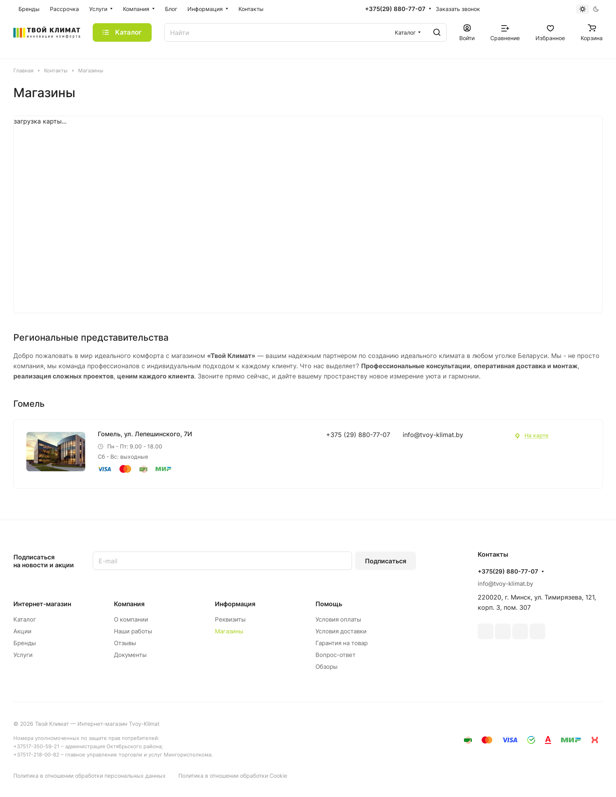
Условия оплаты (338, 619)
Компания (129, 604)
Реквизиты (230, 619)
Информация (235, 604)
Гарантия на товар (341, 643)
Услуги (23, 655)
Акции (22, 631)
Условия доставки (341, 631)
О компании (131, 619)
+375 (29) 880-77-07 (358, 435)
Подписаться (385, 561)
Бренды (24, 643)
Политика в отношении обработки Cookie (232, 775)
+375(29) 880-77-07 (395, 9)
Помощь (328, 604)
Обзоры (326, 666)
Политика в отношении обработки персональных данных (89, 775)
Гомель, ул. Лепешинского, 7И (145, 434)
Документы (130, 655)
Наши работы (133, 631)
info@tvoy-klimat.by (433, 435)
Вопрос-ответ (335, 655)
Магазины (229, 631)
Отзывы (125, 643)
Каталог (24, 619)
